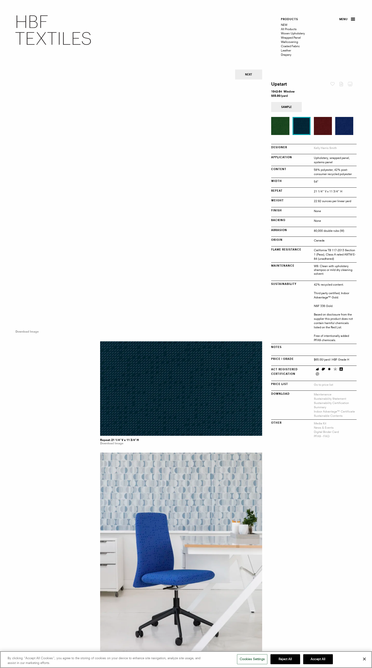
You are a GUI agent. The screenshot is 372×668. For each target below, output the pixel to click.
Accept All (318, 659)
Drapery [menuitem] (286, 54)
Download (343, 85)
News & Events (324, 427)
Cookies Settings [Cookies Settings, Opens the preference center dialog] (252, 659)
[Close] (364, 659)
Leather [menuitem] (286, 50)
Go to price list (323, 384)
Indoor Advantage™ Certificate (334, 411)
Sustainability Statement (330, 398)
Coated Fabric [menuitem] (290, 46)
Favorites (334, 84)
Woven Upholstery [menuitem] (293, 33)
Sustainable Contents (328, 416)
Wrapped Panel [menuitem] (291, 37)
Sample (286, 107)
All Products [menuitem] (289, 29)
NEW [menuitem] (284, 25)
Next (248, 75)
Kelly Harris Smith (325, 148)
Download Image (27, 89)
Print (352, 85)
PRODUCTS (289, 19)
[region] (186, 659)
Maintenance (322, 394)
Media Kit (320, 423)
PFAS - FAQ (322, 436)
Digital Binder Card (326, 432)
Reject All (285, 659)
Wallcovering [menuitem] (289, 42)
